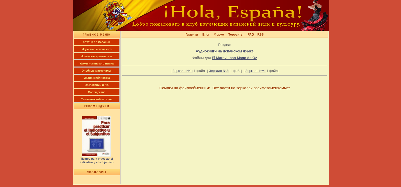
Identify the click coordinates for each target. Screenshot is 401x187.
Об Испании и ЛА (97, 84)
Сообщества (96, 92)
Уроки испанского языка (97, 63)
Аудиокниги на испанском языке (224, 51)
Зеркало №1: (183, 71)
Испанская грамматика (97, 56)
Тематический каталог (96, 99)
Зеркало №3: (219, 71)
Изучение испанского (97, 49)
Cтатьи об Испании (96, 41)
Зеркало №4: (256, 71)
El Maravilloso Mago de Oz (234, 58)
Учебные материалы (96, 70)
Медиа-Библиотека (96, 77)
